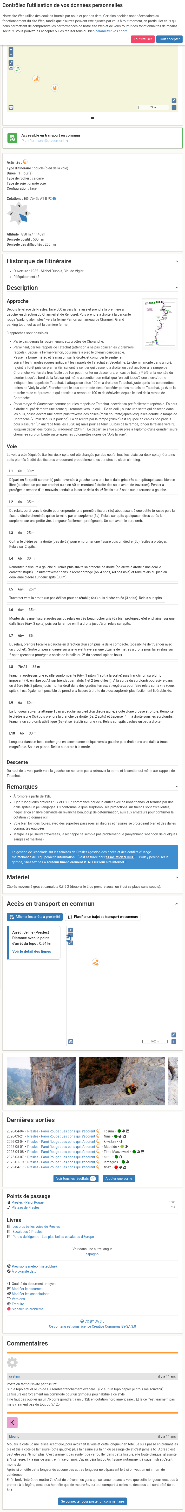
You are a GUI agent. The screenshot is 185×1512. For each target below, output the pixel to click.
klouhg (14, 1436)
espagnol (92, 1254)
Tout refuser (143, 9)
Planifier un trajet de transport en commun (103, 917)
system (14, 1376)
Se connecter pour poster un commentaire (92, 1501)
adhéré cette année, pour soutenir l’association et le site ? (61, 16)
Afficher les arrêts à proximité (34, 917)
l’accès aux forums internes (33, 21)
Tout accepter (169, 9)
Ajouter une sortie (119, 1178)
